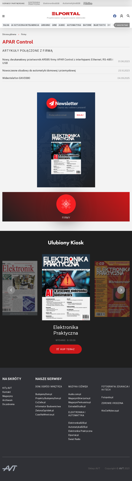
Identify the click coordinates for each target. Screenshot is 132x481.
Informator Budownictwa (48, 406)
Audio (62, 25)
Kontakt (6, 392)
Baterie (87, 25)
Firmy (23, 34)
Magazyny (7, 396)
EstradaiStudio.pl (77, 406)
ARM (54, 25)
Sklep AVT (94, 468)
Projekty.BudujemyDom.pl (48, 398)
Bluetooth (99, 25)
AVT (121, 468)
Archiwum (7, 400)
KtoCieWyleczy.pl (110, 410)
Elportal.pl (73, 435)
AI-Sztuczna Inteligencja (25, 25)
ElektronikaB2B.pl (77, 422)
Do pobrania (8, 404)
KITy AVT (7, 388)
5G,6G (6, 25)
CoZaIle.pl (40, 402)
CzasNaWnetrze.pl (44, 414)
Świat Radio (74, 439)
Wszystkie (121, 25)
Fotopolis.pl (107, 397)
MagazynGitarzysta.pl (79, 398)
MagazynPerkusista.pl (79, 402)
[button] (11, 290)
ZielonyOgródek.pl (44, 410)
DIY (109, 25)
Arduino (45, 25)
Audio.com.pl (74, 394)
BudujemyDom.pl (43, 394)
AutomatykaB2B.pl (78, 427)
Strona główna (9, 34)
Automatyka (74, 25)
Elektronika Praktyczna (80, 431)
